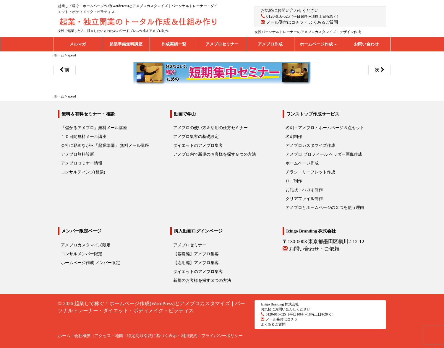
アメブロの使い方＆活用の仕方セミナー (210, 128)
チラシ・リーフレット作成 (310, 172)
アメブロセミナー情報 (81, 163)
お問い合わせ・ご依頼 (314, 249)
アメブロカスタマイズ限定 (86, 245)
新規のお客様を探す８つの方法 (202, 280)
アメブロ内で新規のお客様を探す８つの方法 (214, 154)
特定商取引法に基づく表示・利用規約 (162, 336)
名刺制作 (294, 136)
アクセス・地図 (108, 336)
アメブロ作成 (270, 44)
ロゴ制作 (294, 181)
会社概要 (82, 336)
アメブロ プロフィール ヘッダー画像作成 (324, 154)
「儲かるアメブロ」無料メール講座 (94, 128)
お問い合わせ (366, 44)
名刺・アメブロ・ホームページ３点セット (325, 128)
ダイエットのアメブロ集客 (198, 145)
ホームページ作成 (318, 44)
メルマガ (77, 44)
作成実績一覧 (173, 44)
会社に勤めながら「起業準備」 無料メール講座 (105, 145)
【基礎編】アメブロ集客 (196, 254)
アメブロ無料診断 (77, 154)
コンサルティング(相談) (83, 172)
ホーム (64, 336)
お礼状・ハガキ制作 (304, 190)
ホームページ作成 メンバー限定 (90, 263)
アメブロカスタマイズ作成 (310, 145)
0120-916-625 (278, 16)
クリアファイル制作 (304, 198)
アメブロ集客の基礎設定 (196, 136)
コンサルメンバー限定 (81, 254)
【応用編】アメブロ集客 (196, 263)
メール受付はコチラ (285, 22)
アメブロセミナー (222, 44)
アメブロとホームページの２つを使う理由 (325, 207)
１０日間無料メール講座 (83, 136)
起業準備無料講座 (125, 44)
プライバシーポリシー (222, 336)
